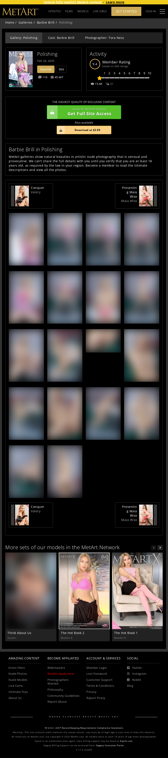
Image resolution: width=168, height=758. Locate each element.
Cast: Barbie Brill (61, 38)
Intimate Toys (18, 692)
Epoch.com (126, 741)
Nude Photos (18, 674)
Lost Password (96, 674)
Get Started (126, 11)
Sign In (151, 11)
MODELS (83, 11)
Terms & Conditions (100, 686)
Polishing (47, 54)
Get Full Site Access (83, 112)
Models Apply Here (60, 674)
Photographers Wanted (58, 682)
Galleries (26, 22)
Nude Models (18, 680)
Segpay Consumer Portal (110, 745)
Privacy (91, 692)
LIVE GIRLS (100, 11)
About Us (15, 698)
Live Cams (16, 686)
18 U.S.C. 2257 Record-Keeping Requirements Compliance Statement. (84, 728)
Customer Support (99, 680)
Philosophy (55, 690)
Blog (130, 686)
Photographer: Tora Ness (104, 38)
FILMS (69, 11)
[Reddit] (134, 680)
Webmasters (56, 668)
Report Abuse (56, 702)
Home (9, 22)
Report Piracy (95, 698)
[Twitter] (134, 668)
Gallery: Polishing (23, 38)
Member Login (96, 668)
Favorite (46, 69)
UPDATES (54, 11)
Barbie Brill (46, 22)
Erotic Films (17, 668)
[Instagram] (136, 674)
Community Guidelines (63, 696)
